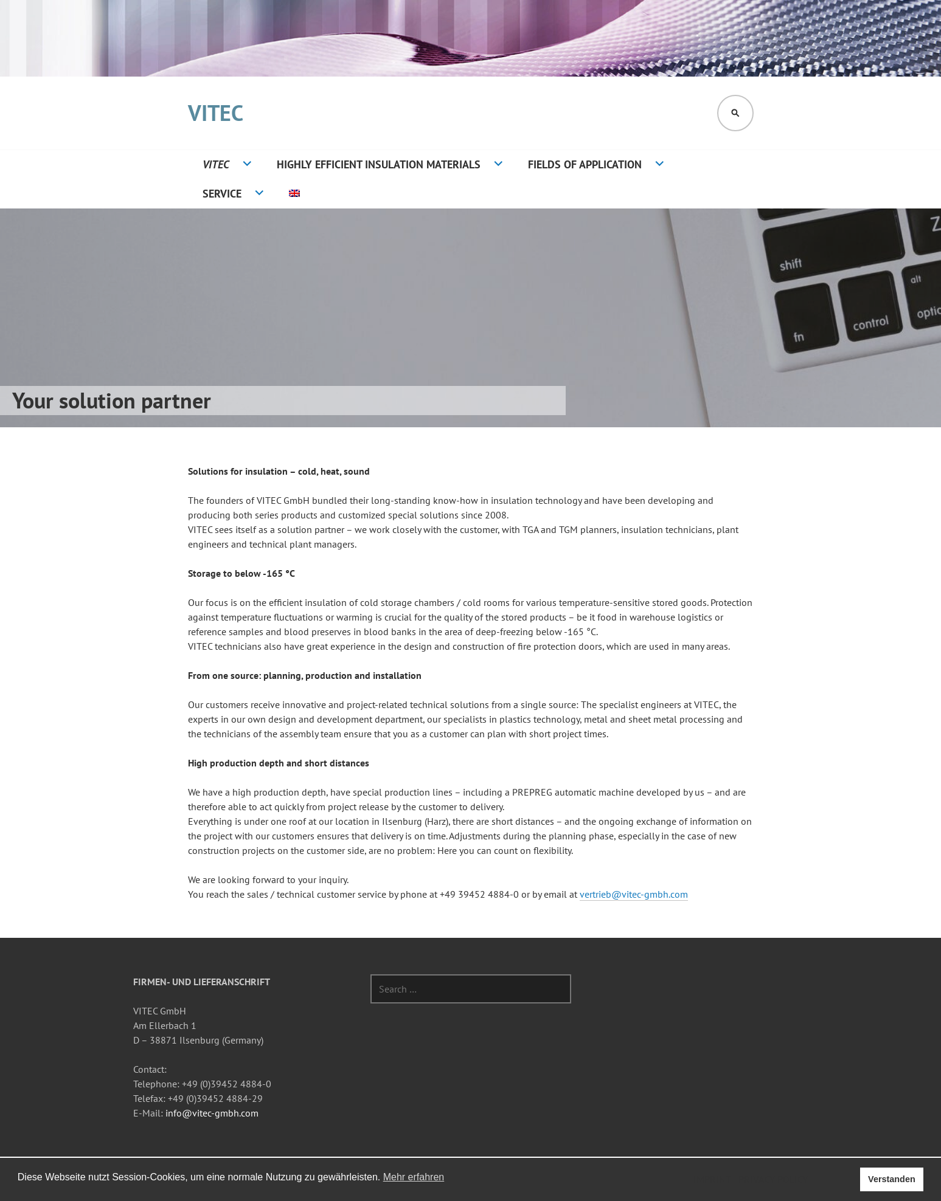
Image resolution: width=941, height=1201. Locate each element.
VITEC (215, 112)
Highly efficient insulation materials (379, 164)
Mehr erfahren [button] (414, 1177)
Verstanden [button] (891, 1179)
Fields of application (585, 164)
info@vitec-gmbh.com (212, 1113)
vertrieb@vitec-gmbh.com (634, 894)
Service (222, 194)
